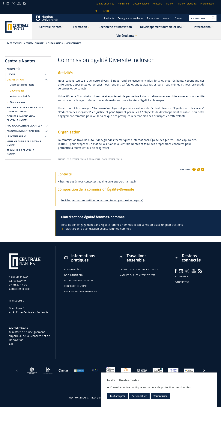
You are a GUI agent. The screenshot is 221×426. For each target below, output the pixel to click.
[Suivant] (204, 370)
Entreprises (153, 18)
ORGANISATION (15, 79)
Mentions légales (79, 397)
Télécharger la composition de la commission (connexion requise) (102, 200)
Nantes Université (104, 3)
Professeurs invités (20, 96)
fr (96, 10)
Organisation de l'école (22, 84)
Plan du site (97, 397)
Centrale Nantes (35, 43)
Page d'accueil (15, 43)
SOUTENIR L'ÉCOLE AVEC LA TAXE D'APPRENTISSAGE (25, 109)
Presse (178, 18)
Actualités (181, 276)
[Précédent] (17, 370)
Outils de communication (79, 280)
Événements (182, 282)
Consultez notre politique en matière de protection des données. (151, 387)
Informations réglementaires (81, 291)
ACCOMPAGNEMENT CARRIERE (23, 131)
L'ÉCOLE (11, 74)
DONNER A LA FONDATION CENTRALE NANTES (21, 118)
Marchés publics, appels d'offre (138, 275)
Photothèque (207, 3)
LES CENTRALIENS (16, 136)
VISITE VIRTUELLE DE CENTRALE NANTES (24, 143)
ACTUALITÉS (13, 69)
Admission (123, 3)
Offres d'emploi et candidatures (139, 269)
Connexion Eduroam (76, 286)
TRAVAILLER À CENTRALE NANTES (20, 152)
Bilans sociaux (17, 102)
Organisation (55, 43)
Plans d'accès (72, 269)
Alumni (167, 18)
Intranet (170, 3)
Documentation (141, 3)
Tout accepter (117, 396)
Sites (106, 10)
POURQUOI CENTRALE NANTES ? (24, 125)
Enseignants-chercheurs (130, 18)
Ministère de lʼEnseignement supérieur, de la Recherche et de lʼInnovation (29, 336)
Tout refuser (160, 396)
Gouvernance (73, 43)
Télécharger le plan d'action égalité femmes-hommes (97, 228)
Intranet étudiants (187, 3)
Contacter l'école (19, 288)
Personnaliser (139, 396)
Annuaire (157, 3)
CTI (11, 344)
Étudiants (109, 18)
